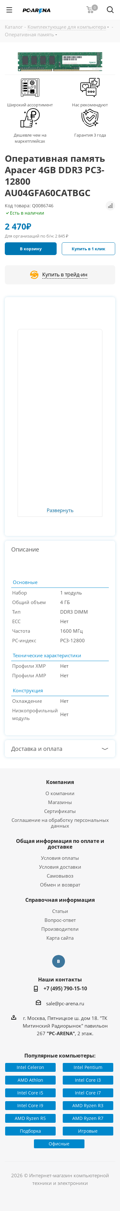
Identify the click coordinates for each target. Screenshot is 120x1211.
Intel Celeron (30, 1067)
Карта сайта (60, 938)
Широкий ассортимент (30, 105)
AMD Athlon (30, 1080)
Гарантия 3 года (90, 135)
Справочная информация (60, 899)
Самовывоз (60, 876)
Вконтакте (58, 961)
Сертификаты (60, 811)
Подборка (30, 1131)
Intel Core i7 (88, 1093)
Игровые (88, 1131)
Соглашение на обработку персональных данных (60, 823)
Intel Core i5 (30, 1093)
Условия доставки (60, 867)
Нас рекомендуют (90, 105)
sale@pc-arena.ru (65, 1003)
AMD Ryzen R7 (87, 1118)
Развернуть (60, 510)
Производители (60, 929)
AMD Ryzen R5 (30, 1118)
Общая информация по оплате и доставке (60, 843)
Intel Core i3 (88, 1080)
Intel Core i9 (30, 1105)
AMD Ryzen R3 (87, 1105)
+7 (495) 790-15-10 (65, 988)
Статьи (60, 911)
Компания (60, 782)
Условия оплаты (60, 858)
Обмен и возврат (60, 884)
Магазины (60, 802)
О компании (60, 793)
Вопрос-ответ (60, 920)
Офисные (59, 1144)
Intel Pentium (88, 1067)
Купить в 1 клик (88, 249)
